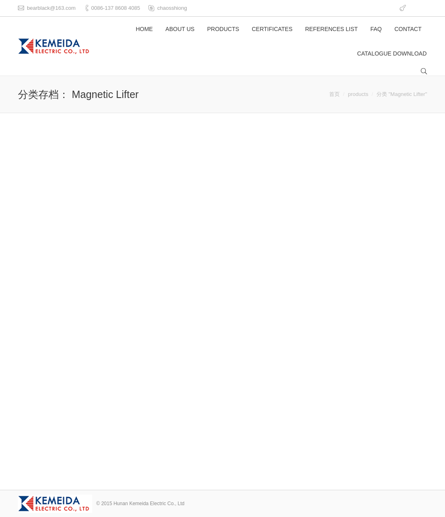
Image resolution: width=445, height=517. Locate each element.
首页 (334, 94)
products (358, 94)
